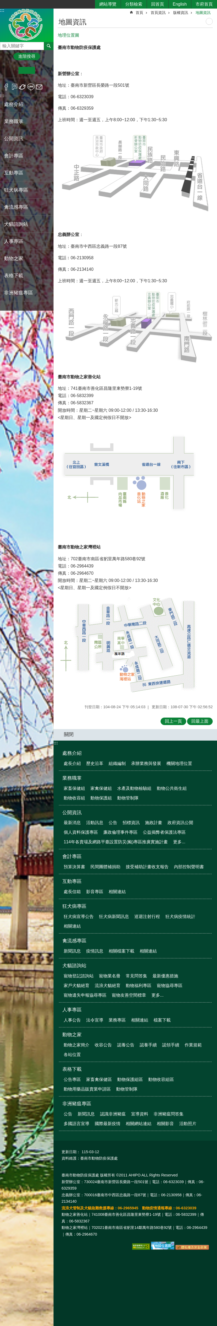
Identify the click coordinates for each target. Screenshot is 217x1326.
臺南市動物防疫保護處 (27, 25)
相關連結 (117, 891)
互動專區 (72, 881)
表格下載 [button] (13, 275)
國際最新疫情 (107, 1123)
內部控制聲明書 (189, 866)
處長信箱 (72, 891)
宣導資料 (139, 1114)
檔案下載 (162, 1020)
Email (39, 87)
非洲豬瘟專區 (76, 1103)
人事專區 (72, 1009)
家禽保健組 (101, 788)
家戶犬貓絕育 (76, 985)
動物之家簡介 (76, 1045)
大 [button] (43, 70)
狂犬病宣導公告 (79, 916)
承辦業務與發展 (146, 763)
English (180, 4)
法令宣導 (94, 1020)
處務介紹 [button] (13, 104)
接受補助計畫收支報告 (147, 866)
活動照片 (187, 1123)
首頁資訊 (158, 12)
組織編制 (117, 763)
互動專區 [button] (13, 173)
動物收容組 (74, 798)
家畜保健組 (74, 788)
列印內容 (209, 21)
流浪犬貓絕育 (107, 985)
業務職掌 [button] (13, 121)
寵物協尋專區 (169, 985)
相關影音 (165, 1123)
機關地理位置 (179, 763)
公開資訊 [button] (13, 138)
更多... (179, 842)
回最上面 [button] (199, 721)
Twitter (22, 87)
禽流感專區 (74, 940)
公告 (113, 822)
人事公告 (72, 1020)
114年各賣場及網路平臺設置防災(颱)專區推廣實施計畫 (116, 842)
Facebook (6, 87)
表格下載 (72, 1069)
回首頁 (157, 4)
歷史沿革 (94, 763)
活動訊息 (94, 822)
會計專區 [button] (13, 155)
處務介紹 (72, 753)
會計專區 (72, 856)
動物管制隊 (128, 798)
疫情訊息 (94, 951)
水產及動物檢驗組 (134, 788)
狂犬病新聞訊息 (114, 916)
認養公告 (125, 1045)
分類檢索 (133, 4)
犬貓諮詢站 (74, 965)
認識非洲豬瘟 (113, 1114)
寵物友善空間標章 (129, 995)
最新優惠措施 (165, 976)
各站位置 (72, 1054)
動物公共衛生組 (172, 788)
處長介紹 (72, 763)
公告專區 (72, 1079)
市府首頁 (204, 4)
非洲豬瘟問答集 (169, 1114)
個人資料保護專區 (81, 832)
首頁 (139, 12)
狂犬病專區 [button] (16, 190)
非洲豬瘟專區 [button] (18, 292)
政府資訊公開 (180, 822)
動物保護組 (101, 798)
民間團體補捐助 (105, 866)
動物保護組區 (130, 1079)
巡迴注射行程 (147, 916)
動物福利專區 (138, 985)
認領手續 (170, 1045)
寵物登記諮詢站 (79, 976)
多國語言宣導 (76, 1123)
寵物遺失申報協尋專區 (85, 995)
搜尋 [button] (49, 46)
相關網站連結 (138, 1123)
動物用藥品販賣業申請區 (87, 1089)
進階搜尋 (26, 56)
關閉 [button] (69, 734)
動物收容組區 (161, 1079)
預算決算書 (74, 866)
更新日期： (71, 1152)
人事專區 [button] (13, 241)
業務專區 (117, 1020)
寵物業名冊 (109, 976)
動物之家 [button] (13, 258)
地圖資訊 (203, 12)
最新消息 (72, 822)
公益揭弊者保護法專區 (164, 832)
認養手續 (148, 1045)
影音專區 (94, 891)
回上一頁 (173, 721)
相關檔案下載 (121, 951)
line (31, 87)
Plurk (14, 87)
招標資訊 (131, 822)
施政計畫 (153, 822)
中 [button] (26, 70)
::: (2, 10)
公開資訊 (72, 812)
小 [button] (10, 70)
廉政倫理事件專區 (120, 832)
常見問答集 (136, 976)
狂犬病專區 (74, 906)
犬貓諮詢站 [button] (16, 224)
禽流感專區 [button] (16, 207)
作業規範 (193, 1045)
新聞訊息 (72, 951)
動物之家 (72, 1034)
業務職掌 (72, 778)
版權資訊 (180, 12)
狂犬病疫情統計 (180, 916)
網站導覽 (107, 4)
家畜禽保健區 (99, 1079)
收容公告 (103, 1045)
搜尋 (4, 44)
